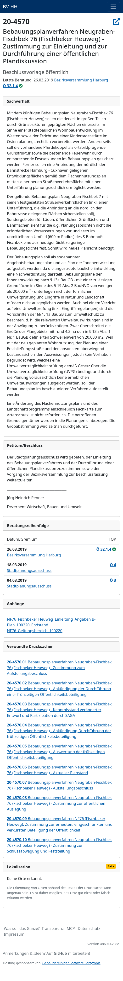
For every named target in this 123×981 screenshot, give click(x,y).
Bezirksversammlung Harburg (81, 80)
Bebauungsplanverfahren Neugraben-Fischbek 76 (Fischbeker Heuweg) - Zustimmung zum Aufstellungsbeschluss (59, 667)
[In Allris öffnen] (116, 21)
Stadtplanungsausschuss (29, 570)
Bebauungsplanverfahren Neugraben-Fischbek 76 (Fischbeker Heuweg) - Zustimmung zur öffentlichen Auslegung (59, 803)
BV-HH (10, 6)
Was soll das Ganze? (22, 928)
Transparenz (53, 928)
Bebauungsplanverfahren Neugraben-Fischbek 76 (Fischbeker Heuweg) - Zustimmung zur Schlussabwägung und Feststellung (59, 845)
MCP (71, 928)
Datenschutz (89, 928)
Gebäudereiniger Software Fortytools (71, 963)
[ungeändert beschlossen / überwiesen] (21, 85)
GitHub (60, 953)
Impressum (14, 934)
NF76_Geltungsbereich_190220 (34, 630)
